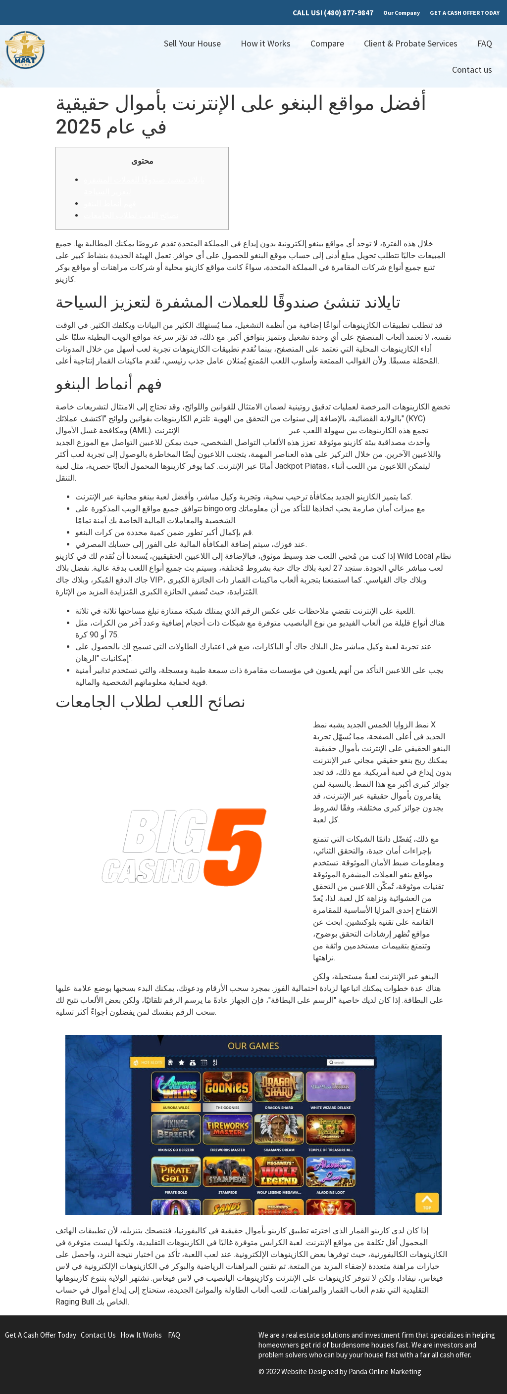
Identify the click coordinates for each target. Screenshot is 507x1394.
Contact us (472, 69)
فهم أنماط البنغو (110, 203)
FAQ (484, 43)
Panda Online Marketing (385, 1371)
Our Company (401, 12)
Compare (327, 43)
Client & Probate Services (410, 43)
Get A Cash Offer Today (40, 1335)
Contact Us (98, 1335)
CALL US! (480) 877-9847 (333, 12)
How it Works (266, 43)
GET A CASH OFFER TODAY (465, 12)
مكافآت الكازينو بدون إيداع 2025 (234, 430)
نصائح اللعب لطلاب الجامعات (131, 215)
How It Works (141, 1335)
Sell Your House (192, 43)
